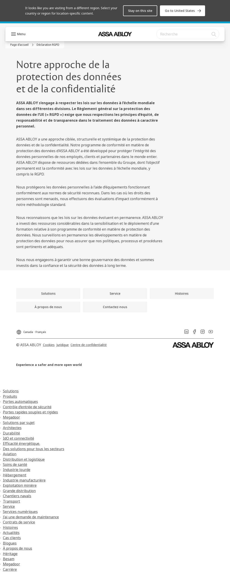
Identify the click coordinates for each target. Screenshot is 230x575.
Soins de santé (15, 464)
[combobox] (187, 34)
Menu (21, 34)
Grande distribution (19, 490)
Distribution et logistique (24, 459)
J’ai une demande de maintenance (31, 516)
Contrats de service (19, 522)
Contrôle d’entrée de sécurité (27, 406)
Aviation (9, 454)
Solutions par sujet (19, 422)
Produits (10, 396)
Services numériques (20, 511)
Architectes (12, 427)
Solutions (11, 391)
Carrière (10, 569)
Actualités (11, 532)
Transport (11, 501)
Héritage (10, 553)
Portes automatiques (20, 401)
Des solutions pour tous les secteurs (33, 448)
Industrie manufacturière (24, 480)
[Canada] (31, 331)
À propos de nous (17, 548)
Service (9, 506)
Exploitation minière (20, 485)
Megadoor (11, 417)
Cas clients (12, 537)
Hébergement (14, 475)
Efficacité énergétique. (21, 443)
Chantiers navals (17, 495)
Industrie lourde (16, 469)
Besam (8, 558)
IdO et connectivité (18, 438)
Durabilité (11, 433)
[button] (140, 10)
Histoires (10, 527)
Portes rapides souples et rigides (30, 412)
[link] (182, 10)
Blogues (10, 543)
